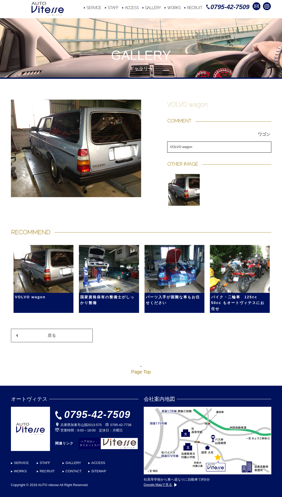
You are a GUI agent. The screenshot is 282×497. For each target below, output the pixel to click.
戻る (52, 335)
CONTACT (74, 471)
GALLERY (153, 8)
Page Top (141, 372)
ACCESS (132, 8)
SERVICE (93, 8)
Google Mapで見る (160, 485)
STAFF (113, 8)
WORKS (174, 8)
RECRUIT (194, 8)
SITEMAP (98, 471)
